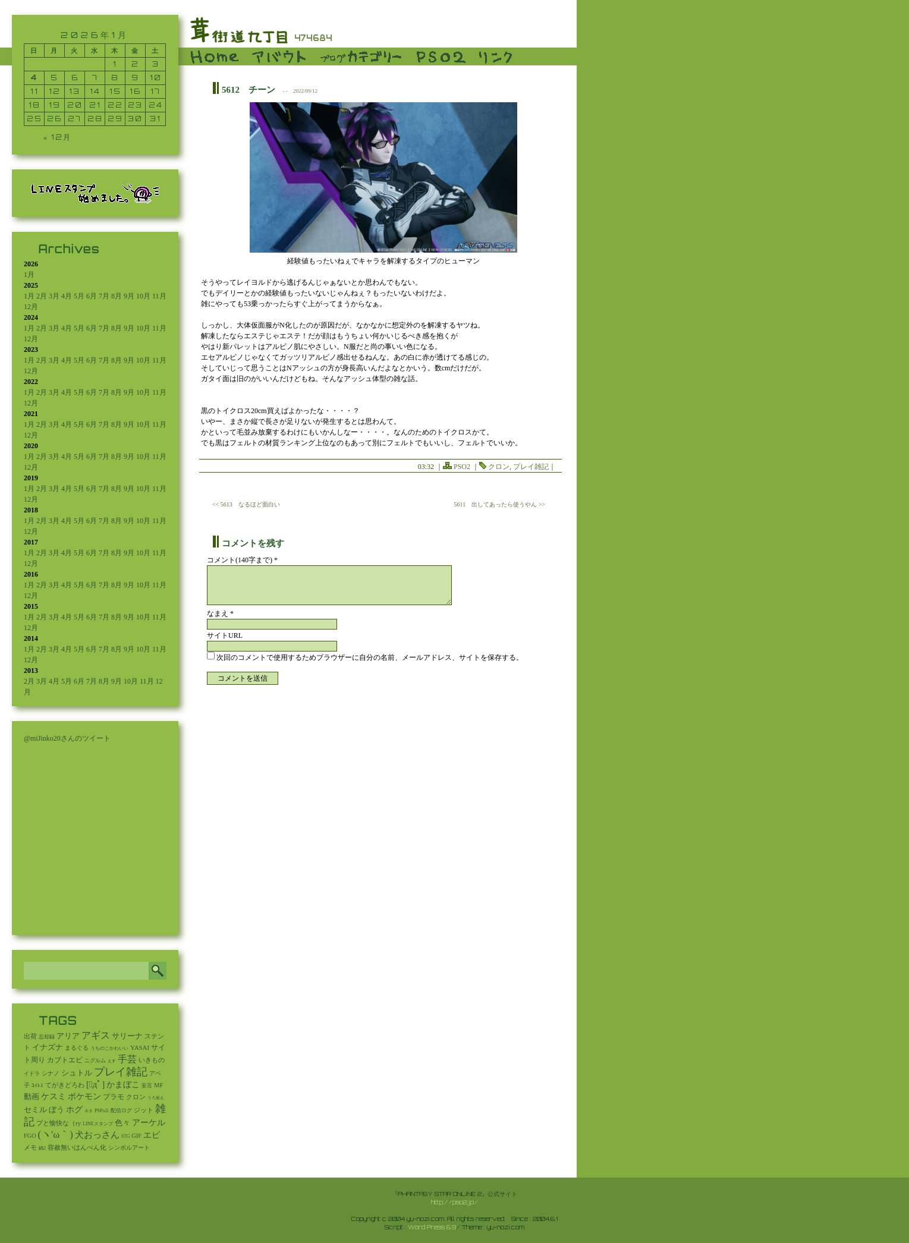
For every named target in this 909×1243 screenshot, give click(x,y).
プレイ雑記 (531, 466)
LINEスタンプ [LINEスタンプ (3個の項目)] (97, 1123)
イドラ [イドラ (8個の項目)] (32, 1074)
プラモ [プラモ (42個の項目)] (113, 1097)
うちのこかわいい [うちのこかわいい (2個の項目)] (109, 1048)
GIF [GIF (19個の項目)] (136, 1135)
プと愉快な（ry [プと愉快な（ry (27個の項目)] (58, 1122)
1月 (29, 274)
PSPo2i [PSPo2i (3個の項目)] (102, 1110)
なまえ (220, 613)
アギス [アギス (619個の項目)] (95, 1035)
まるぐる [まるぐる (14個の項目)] (77, 1047)
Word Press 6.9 (432, 1227)
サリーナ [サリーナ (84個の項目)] (127, 1036)
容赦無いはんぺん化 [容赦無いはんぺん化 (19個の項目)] (77, 1147)
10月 (143, 296)
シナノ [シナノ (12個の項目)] (50, 1073)
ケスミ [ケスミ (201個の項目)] (53, 1096)
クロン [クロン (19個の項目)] (136, 1097)
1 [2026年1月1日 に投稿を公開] (115, 63)
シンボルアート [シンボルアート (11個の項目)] (129, 1147)
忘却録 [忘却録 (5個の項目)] (47, 1037)
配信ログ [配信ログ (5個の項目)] (121, 1110)
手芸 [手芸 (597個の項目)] (127, 1059)
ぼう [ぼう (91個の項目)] (56, 1110)
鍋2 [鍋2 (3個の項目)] (42, 1148)
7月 (104, 296)
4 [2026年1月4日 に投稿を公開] (34, 77)
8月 (116, 296)
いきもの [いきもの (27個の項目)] (152, 1059)
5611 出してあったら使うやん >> (499, 504)
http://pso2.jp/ (454, 1202)
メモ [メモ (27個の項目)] (30, 1147)
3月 (54, 296)
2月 (41, 296)
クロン (498, 466)
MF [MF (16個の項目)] (158, 1085)
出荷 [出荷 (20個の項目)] (30, 1036)
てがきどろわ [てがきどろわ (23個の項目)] (64, 1084)
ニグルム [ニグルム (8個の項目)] (95, 1060)
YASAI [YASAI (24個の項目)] (139, 1047)
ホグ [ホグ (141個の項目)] (74, 1109)
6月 (91, 296)
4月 (66, 296)
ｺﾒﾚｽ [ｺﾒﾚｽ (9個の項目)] (37, 1085)
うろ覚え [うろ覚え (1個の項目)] (155, 1098)
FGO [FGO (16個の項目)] (30, 1135)
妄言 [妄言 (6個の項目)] (146, 1085)
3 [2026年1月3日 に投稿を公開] (155, 63)
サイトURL (225, 635)
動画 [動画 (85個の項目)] (31, 1097)
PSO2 (462, 466)
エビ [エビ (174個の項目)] (151, 1135)
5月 (79, 296)
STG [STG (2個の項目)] (125, 1136)
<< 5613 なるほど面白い (246, 504)
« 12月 (57, 137)
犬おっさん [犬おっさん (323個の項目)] (97, 1135)
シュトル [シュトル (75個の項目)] (76, 1073)
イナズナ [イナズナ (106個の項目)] (47, 1047)
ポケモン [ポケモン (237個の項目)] (84, 1096)
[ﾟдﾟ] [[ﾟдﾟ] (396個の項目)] (95, 1084)
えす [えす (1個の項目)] (112, 1061)
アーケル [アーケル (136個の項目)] (148, 1122)
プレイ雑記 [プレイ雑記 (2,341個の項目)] (120, 1072)
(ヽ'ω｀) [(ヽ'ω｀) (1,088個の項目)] (55, 1134)
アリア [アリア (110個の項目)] (68, 1035)
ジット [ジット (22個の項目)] (143, 1109)
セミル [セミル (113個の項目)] (35, 1109)
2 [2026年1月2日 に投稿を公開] (135, 63)
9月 (129, 296)
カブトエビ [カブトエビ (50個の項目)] (65, 1060)
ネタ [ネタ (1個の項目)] (88, 1111)
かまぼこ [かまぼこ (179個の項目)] (123, 1084)
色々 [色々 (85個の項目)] (122, 1123)
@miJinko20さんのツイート (67, 738)
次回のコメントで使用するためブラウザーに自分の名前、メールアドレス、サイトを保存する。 (369, 657)
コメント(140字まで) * (242, 560)
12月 (31, 307)
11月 (159, 296)
